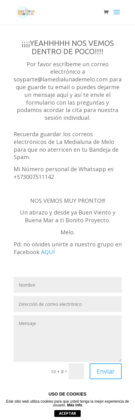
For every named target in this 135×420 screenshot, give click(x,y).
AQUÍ (48, 252)
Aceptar (67, 413)
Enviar (106, 371)
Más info (74, 405)
